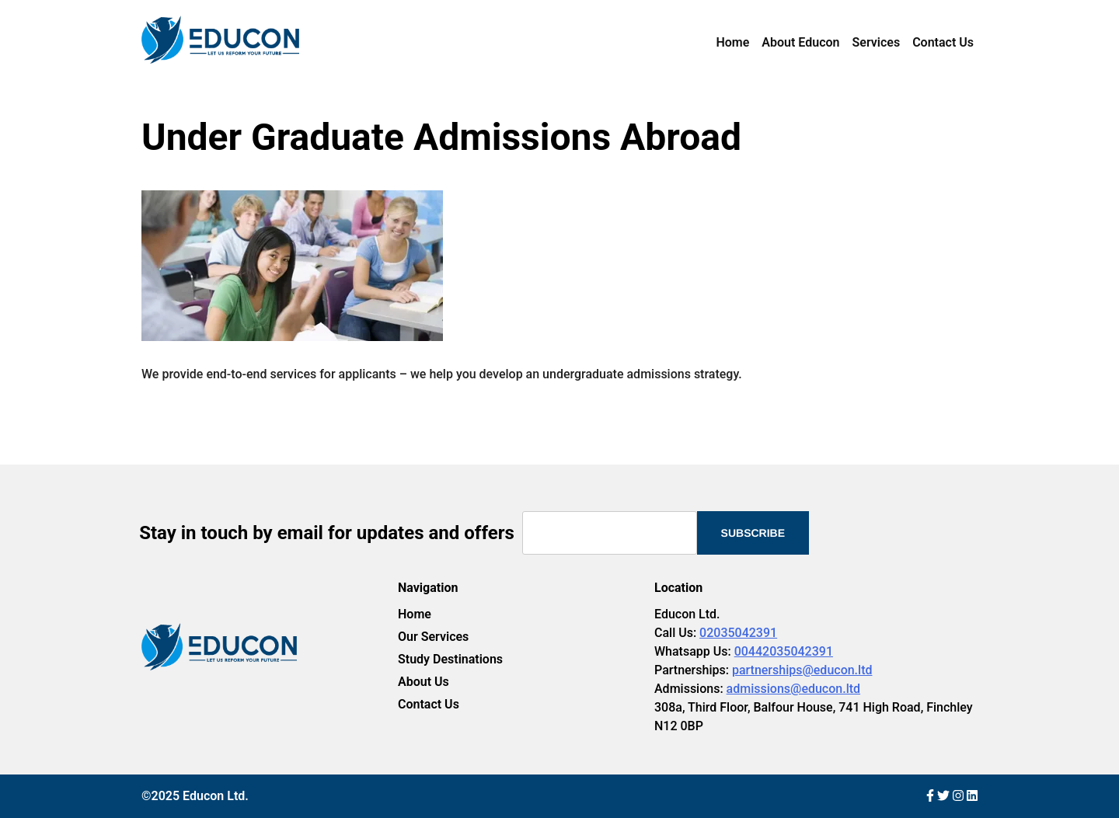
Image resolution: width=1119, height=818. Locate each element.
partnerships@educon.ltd (802, 670)
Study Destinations (450, 659)
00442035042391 (783, 651)
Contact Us (943, 42)
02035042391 (738, 632)
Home (732, 42)
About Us (423, 681)
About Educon (800, 42)
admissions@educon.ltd (793, 688)
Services (876, 42)
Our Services (433, 636)
